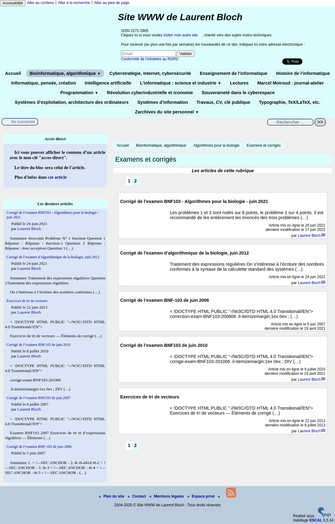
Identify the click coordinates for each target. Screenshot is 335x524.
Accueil (13, 73)
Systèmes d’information (162, 102)
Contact (137, 496)
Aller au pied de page (111, 3)
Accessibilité (12, 3)
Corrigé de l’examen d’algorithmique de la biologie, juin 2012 (53, 257)
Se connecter (23, 121)
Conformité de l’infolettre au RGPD (149, 59)
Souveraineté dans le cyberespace (238, 92)
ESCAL (316, 520)
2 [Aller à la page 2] (135, 180)
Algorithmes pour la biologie (216, 145)
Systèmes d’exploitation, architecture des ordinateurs (72, 102)
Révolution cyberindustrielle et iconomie (150, 92)
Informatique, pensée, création (43, 82)
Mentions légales (167, 496)
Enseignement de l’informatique (233, 73)
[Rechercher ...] (290, 122)
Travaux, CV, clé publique (223, 102)
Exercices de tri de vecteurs (27, 301)
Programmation (79, 92)
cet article (57, 177)
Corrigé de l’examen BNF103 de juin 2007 (38, 398)
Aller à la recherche (74, 3)
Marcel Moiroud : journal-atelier (290, 82)
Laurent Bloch (309, 235)
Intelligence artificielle (108, 82)
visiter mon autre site (180, 35)
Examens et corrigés (263, 145)
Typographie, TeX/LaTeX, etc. (289, 102)
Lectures (239, 82)
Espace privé (201, 496)
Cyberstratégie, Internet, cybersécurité (150, 73)
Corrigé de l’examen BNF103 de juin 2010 (38, 344)
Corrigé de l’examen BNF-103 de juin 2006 (39, 446)
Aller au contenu (40, 3)
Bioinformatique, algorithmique (64, 73)
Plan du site (112, 496)
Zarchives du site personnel (167, 111)
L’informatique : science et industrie (180, 82)
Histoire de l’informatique (303, 73)
